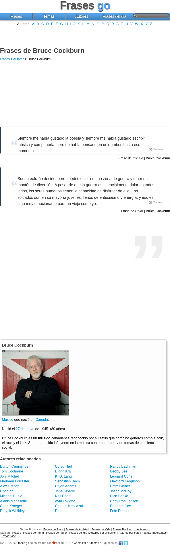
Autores (81, 16)
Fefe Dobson (120, 511)
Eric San (6, 491)
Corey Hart (63, 466)
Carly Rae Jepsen (124, 501)
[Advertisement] (85, 36)
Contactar (80, 542)
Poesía (138, 158)
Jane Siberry (65, 491)
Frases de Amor (53, 529)
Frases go (22, 542)
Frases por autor (56, 532)
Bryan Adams (65, 486)
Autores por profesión (102, 532)
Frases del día (114, 16)
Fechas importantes (154, 532)
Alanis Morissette (13, 501)
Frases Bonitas (122, 529)
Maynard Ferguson (125, 481)
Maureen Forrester (14, 481)
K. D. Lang (63, 476)
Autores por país (129, 532)
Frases (16, 16)
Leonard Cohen (122, 476)
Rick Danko (119, 496)
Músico (7, 419)
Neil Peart (62, 496)
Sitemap (94, 542)
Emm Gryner (120, 486)
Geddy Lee (118, 471)
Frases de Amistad (77, 529)
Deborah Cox (120, 506)
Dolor (139, 211)
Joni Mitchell (9, 476)
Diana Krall (63, 471)
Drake (59, 511)
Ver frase (156, 149)
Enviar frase (8, 536)
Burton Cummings (14, 466)
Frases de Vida (100, 529)
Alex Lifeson (9, 486)
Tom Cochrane (11, 471)
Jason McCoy (120, 491)
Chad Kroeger (11, 506)
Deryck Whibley (12, 511)
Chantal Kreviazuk (69, 506)
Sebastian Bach (67, 481)
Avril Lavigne (65, 501)
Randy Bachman (123, 466)
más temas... (142, 529)
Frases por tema (33, 532)
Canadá (41, 419)
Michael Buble (11, 496)
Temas (49, 16)
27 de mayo (25, 429)
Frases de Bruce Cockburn (42, 50)
